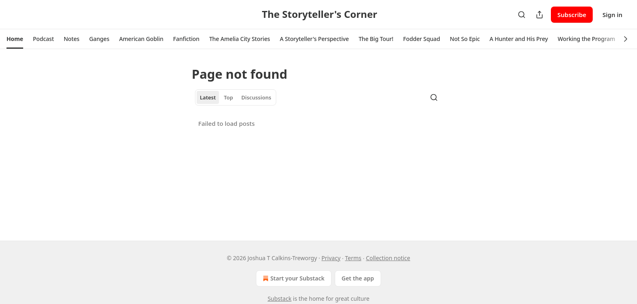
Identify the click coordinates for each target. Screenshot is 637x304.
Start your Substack (292, 278)
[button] (15, 39)
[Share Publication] (539, 14)
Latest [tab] (208, 97)
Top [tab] (228, 97)
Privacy (330, 258)
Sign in (612, 15)
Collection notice (388, 258)
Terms (353, 258)
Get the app (358, 278)
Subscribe (571, 15)
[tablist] (235, 97)
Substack (280, 298)
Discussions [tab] (256, 97)
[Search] (522, 14)
